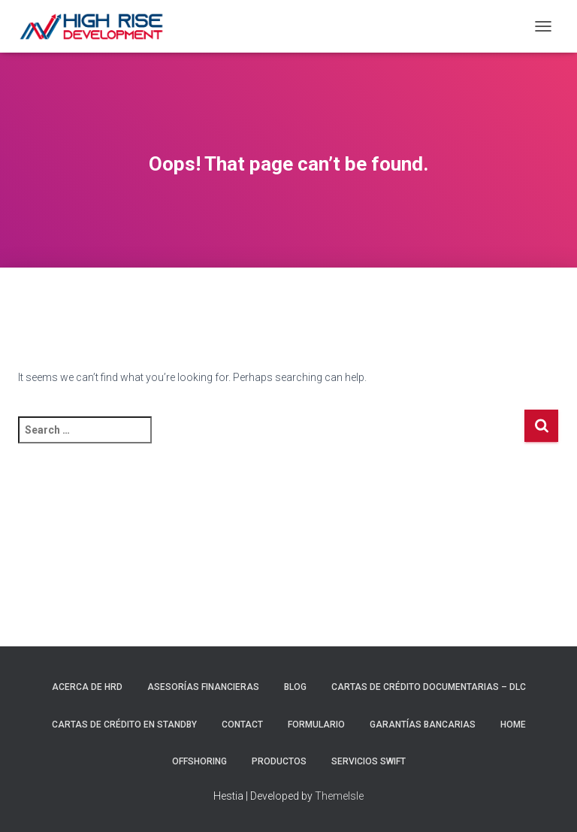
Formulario (316, 724)
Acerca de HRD (87, 687)
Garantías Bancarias (423, 724)
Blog (295, 687)
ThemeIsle (339, 796)
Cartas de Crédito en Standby (124, 724)
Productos (279, 761)
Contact (242, 724)
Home (513, 724)
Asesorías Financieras (203, 687)
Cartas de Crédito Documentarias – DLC (428, 687)
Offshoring (199, 761)
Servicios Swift (368, 761)
